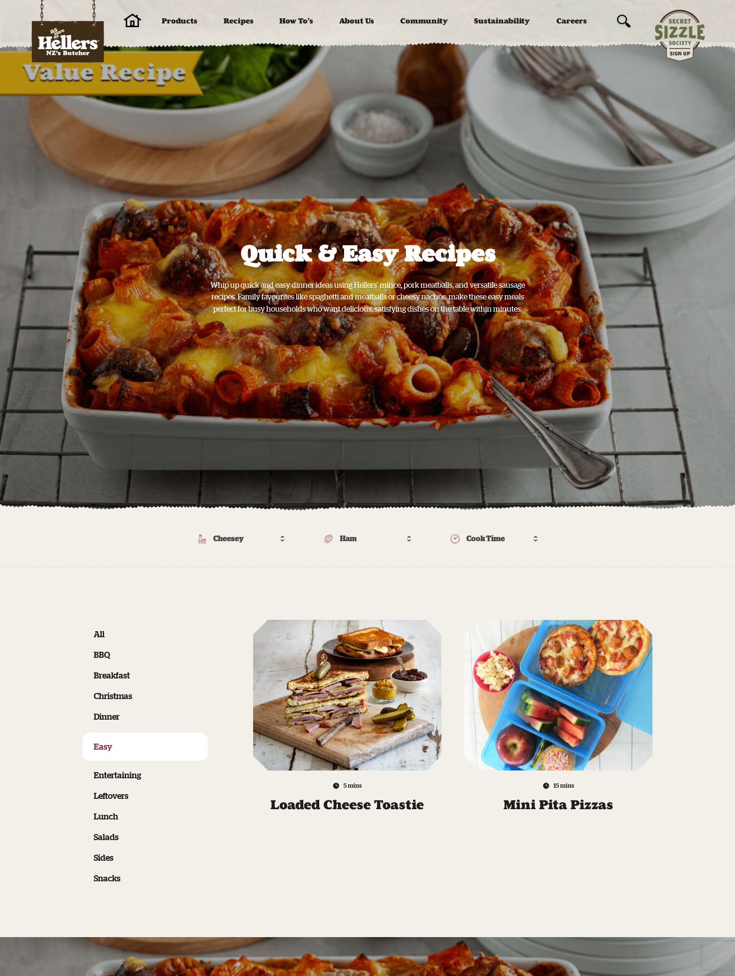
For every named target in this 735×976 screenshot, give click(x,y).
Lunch (106, 816)
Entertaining (117, 775)
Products (179, 20)
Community (424, 20)
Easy (103, 746)
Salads (106, 837)
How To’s (296, 20)
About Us (356, 20)
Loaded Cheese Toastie (347, 804)
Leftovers (111, 795)
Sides (103, 857)
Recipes (239, 20)
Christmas (113, 695)
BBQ (102, 654)
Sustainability (502, 20)
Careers (571, 20)
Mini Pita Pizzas (558, 804)
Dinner (107, 716)
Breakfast (112, 675)
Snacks (107, 878)
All (99, 634)
